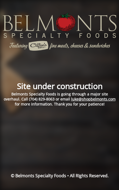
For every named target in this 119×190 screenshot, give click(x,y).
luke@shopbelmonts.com (93, 99)
